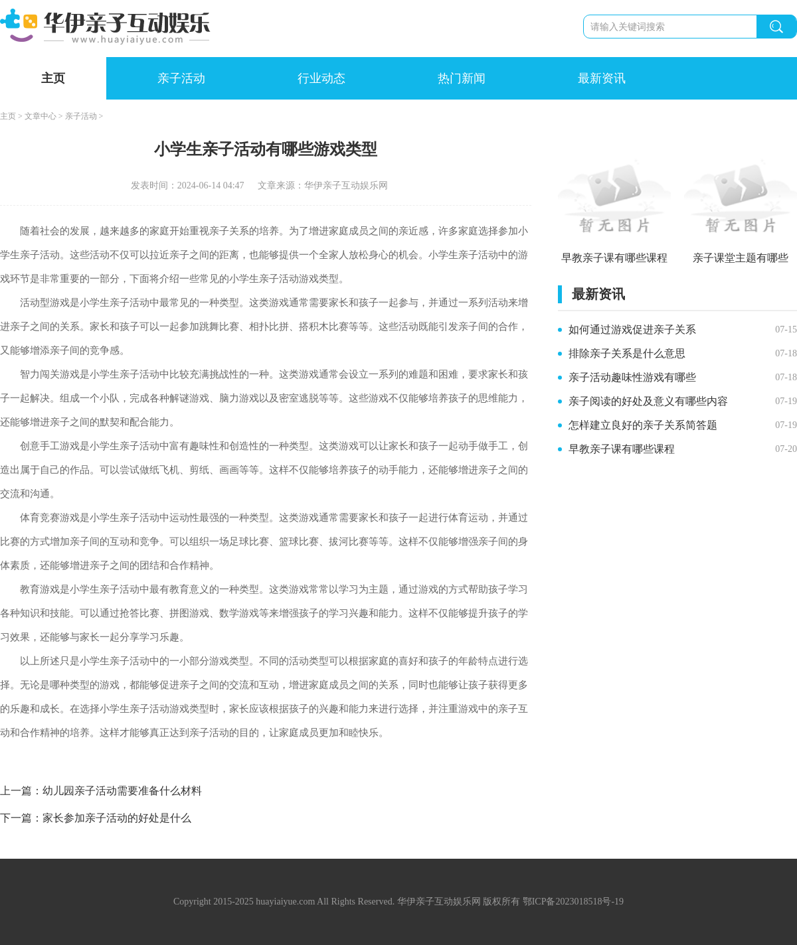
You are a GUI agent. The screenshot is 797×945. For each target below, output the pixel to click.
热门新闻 (462, 78)
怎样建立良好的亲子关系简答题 (643, 425)
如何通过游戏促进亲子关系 (632, 329)
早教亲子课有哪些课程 (622, 449)
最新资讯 (602, 78)
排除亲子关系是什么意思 (627, 353)
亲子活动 (181, 78)
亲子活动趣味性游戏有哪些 (632, 377)
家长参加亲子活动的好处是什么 (117, 818)
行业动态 (321, 78)
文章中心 (40, 116)
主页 (53, 78)
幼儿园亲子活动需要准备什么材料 (122, 790)
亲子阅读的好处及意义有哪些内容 (648, 401)
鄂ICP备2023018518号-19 (573, 902)
